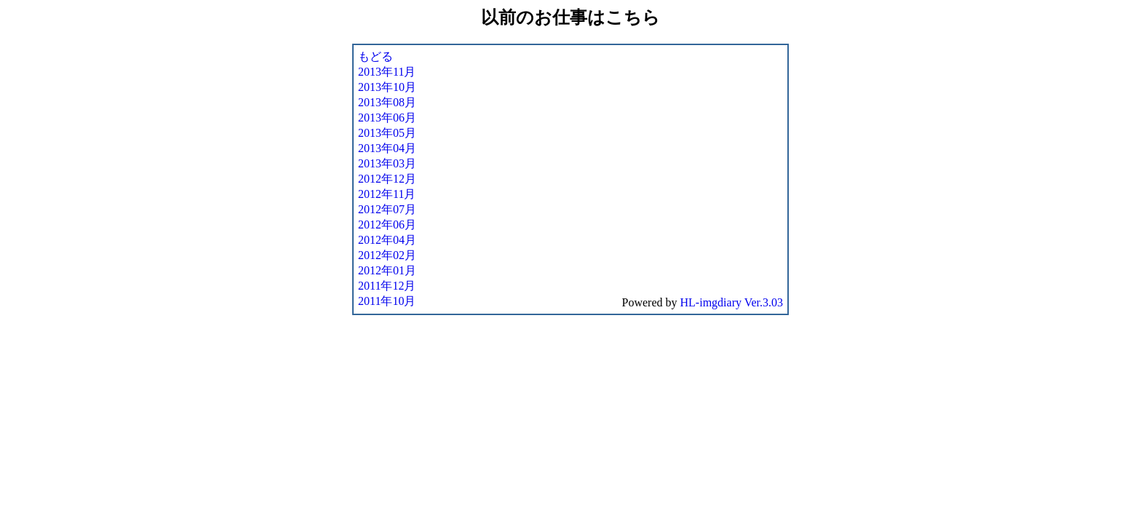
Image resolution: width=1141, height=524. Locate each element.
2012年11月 (387, 194)
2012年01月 (387, 270)
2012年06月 (387, 224)
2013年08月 (387, 102)
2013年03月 (387, 163)
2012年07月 (387, 209)
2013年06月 (387, 117)
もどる (375, 56)
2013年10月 (387, 87)
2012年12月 (387, 178)
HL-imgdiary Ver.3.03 (731, 302)
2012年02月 (387, 255)
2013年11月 (387, 72)
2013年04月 (387, 148)
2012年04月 (387, 240)
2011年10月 (387, 301)
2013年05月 (387, 133)
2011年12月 (387, 285)
